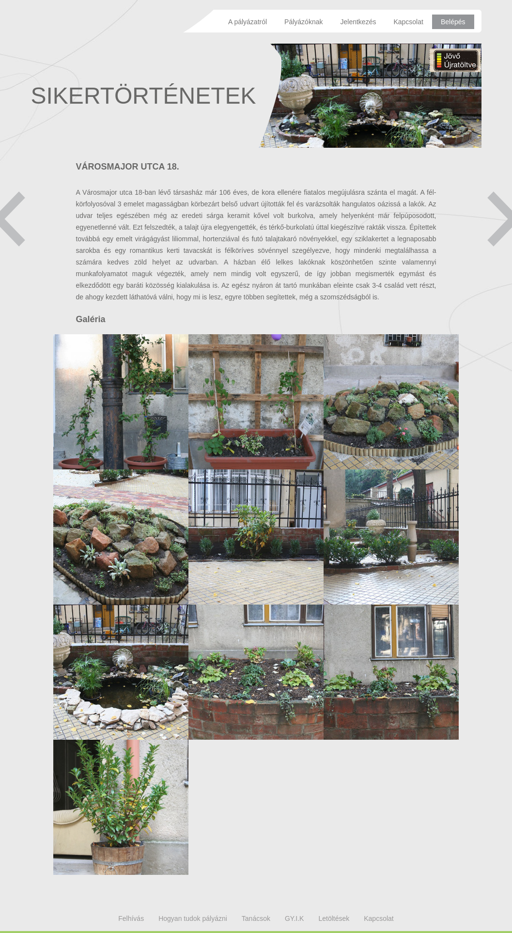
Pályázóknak (303, 22)
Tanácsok (256, 918)
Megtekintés (120, 401)
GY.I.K (294, 918)
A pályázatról (247, 22)
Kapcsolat (408, 22)
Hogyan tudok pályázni (192, 918)
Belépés (453, 22)
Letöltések (333, 918)
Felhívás (131, 918)
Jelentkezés (358, 22)
